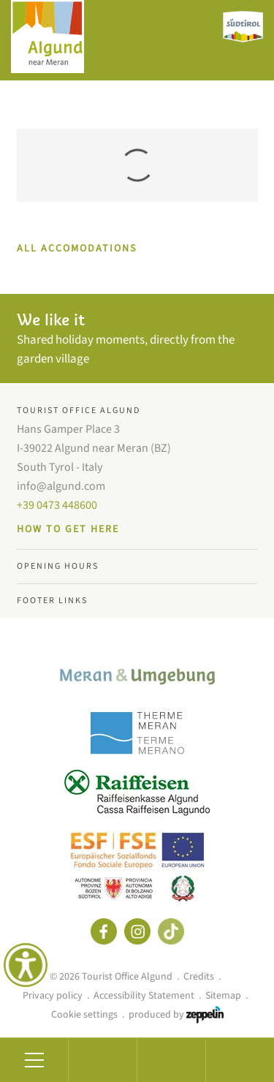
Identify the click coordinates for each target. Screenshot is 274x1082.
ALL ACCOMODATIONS (77, 248)
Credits (198, 976)
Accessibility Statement (144, 995)
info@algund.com (61, 486)
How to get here (68, 529)
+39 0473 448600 (57, 505)
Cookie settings (84, 1014)
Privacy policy (53, 995)
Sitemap (223, 995)
